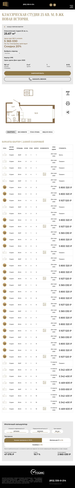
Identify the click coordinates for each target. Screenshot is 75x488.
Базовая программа (23, 440)
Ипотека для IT (56, 440)
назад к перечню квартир (15, 26)
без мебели (22, 132)
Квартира (11, 132)
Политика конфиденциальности (55, 483)
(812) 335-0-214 (28, 4)
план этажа (35, 132)
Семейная (37, 444)
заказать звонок (37, 79)
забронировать (37, 73)
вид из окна (48, 132)
